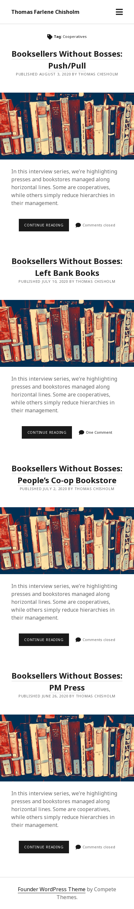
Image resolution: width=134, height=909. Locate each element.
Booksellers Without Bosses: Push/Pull (67, 126)
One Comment (99, 432)
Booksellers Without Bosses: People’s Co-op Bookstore (67, 540)
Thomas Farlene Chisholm (45, 11)
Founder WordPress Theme (51, 889)
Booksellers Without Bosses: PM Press (67, 748)
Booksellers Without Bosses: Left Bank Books (67, 333)
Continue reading (46, 226)
